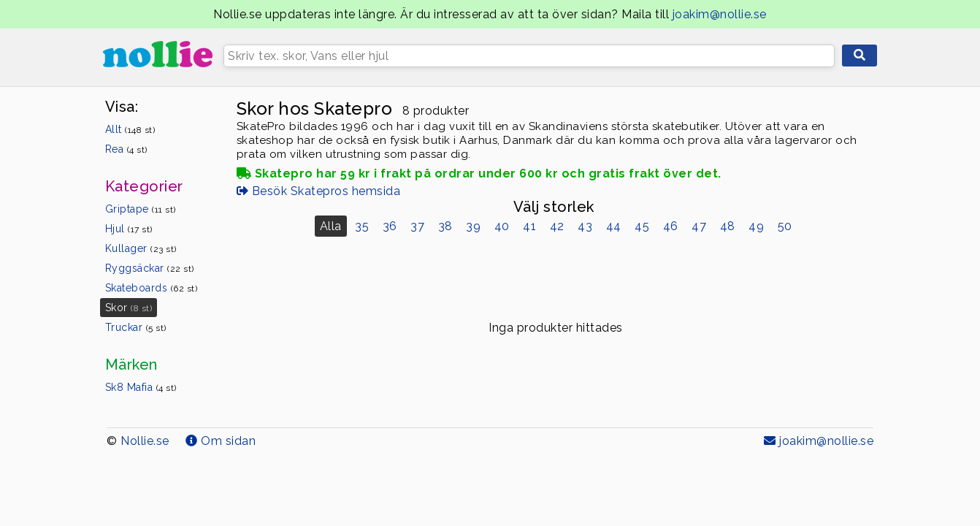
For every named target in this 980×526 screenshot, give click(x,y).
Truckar (135, 327)
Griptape (140, 209)
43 (585, 226)
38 (445, 226)
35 (362, 226)
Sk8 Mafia (141, 387)
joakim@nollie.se (720, 14)
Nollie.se (144, 441)
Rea (126, 149)
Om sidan (220, 441)
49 (756, 226)
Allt (130, 129)
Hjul (129, 229)
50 (785, 226)
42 (557, 226)
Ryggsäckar (149, 268)
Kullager (141, 248)
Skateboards (151, 288)
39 (473, 226)
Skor (129, 307)
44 (613, 226)
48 (727, 226)
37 (417, 226)
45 (642, 226)
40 (502, 226)
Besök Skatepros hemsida (319, 191)
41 (529, 226)
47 (699, 226)
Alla (331, 226)
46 (670, 226)
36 (390, 226)
